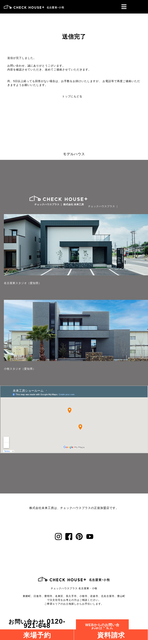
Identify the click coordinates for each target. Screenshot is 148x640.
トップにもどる (72, 96)
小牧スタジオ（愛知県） (20, 368)
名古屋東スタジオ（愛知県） (22, 283)
